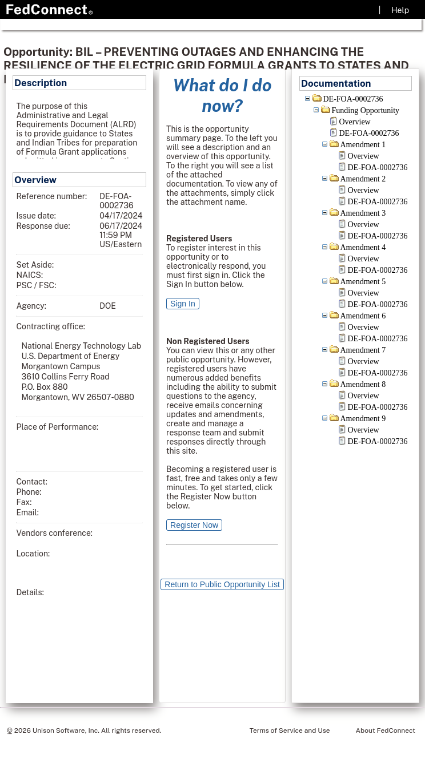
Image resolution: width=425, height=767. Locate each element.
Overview (355, 122)
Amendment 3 (363, 213)
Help (400, 10)
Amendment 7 (363, 350)
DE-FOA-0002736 (353, 99)
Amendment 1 (363, 144)
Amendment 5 (363, 281)
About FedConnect (385, 730)
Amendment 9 (363, 418)
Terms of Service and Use (290, 730)
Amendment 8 (363, 384)
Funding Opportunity (366, 110)
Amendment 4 (363, 247)
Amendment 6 (363, 316)
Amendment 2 (363, 179)
